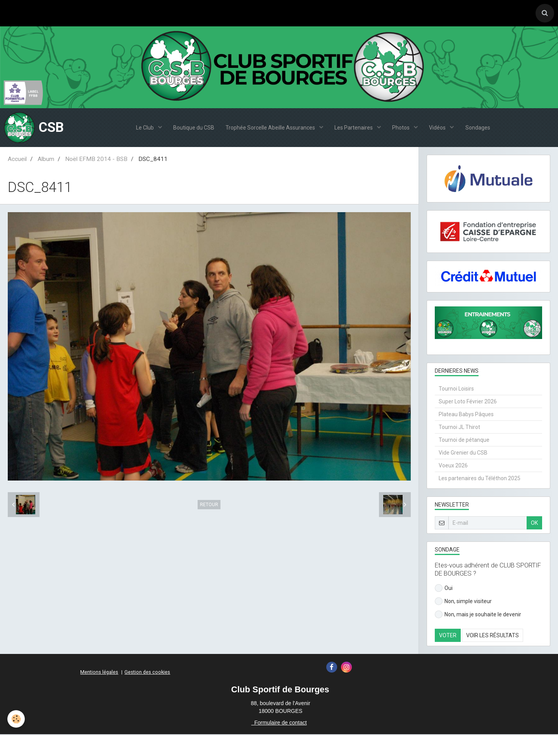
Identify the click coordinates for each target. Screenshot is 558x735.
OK (534, 524)
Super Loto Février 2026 (468, 402)
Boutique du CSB (193, 128)
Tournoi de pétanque (464, 441)
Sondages (478, 128)
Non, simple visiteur (463, 602)
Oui (444, 589)
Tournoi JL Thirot (459, 428)
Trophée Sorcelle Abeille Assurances (270, 128)
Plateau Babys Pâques (466, 415)
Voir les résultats (492, 636)
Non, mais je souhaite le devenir (478, 615)
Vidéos (439, 128)
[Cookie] (16, 719)
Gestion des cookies (147, 673)
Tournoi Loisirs (456, 389)
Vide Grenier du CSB (463, 453)
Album (46, 159)
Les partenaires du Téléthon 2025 (479, 479)
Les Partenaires (354, 128)
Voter (447, 636)
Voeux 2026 (453, 466)
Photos (402, 128)
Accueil (17, 159)
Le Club (144, 128)
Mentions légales (99, 673)
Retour (209, 505)
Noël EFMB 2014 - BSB (96, 159)
